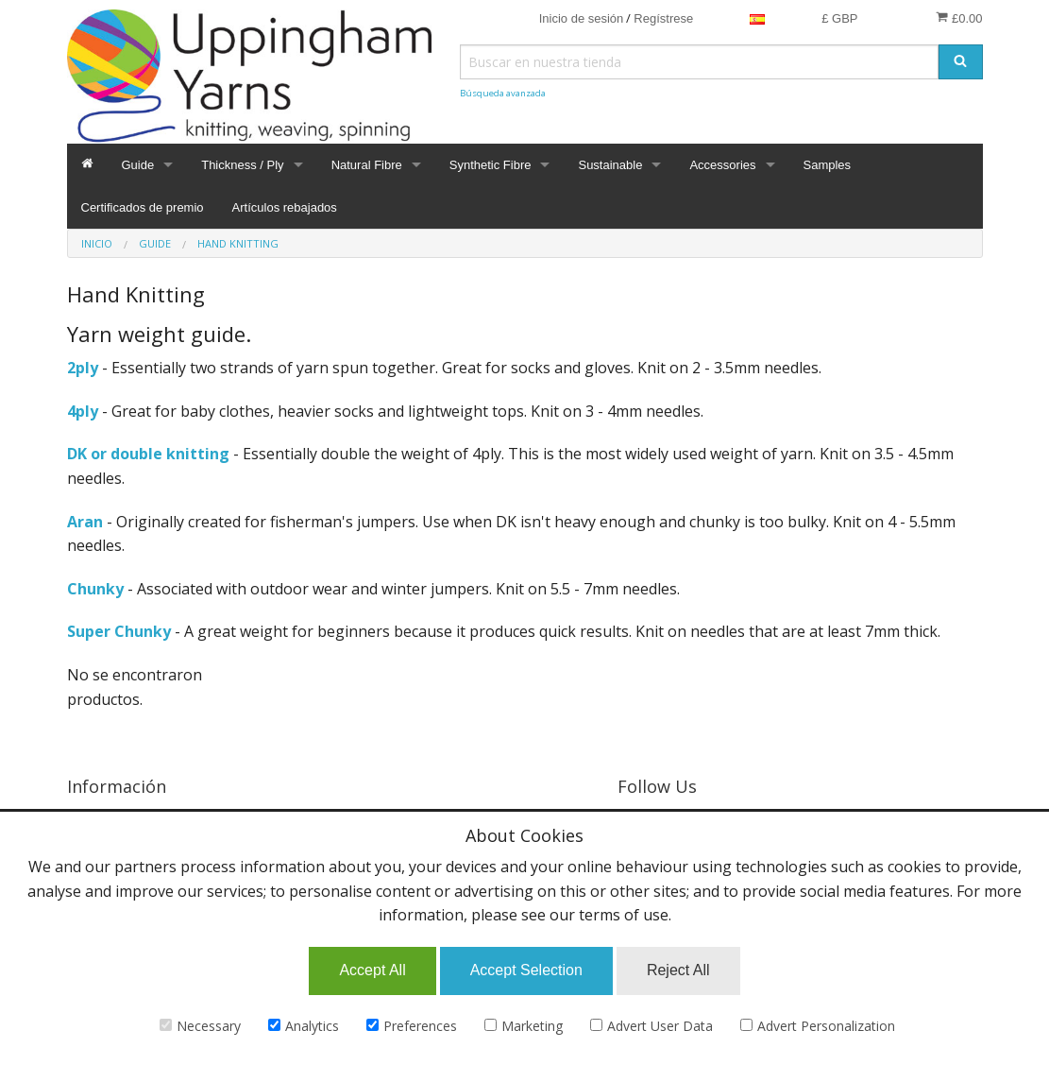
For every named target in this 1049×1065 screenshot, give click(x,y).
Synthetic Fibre (490, 165)
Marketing (523, 1026)
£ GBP (839, 18)
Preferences (411, 1026)
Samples (828, 165)
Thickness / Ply (242, 165)
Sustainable (610, 165)
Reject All (678, 970)
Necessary (200, 1026)
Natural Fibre (366, 165)
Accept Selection (526, 970)
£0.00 (959, 18)
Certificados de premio (142, 207)
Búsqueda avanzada (503, 93)
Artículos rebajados (284, 207)
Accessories (722, 165)
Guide (138, 165)
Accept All (372, 970)
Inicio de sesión (581, 18)
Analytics (303, 1026)
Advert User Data (651, 1026)
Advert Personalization (817, 1026)
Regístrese (663, 18)
